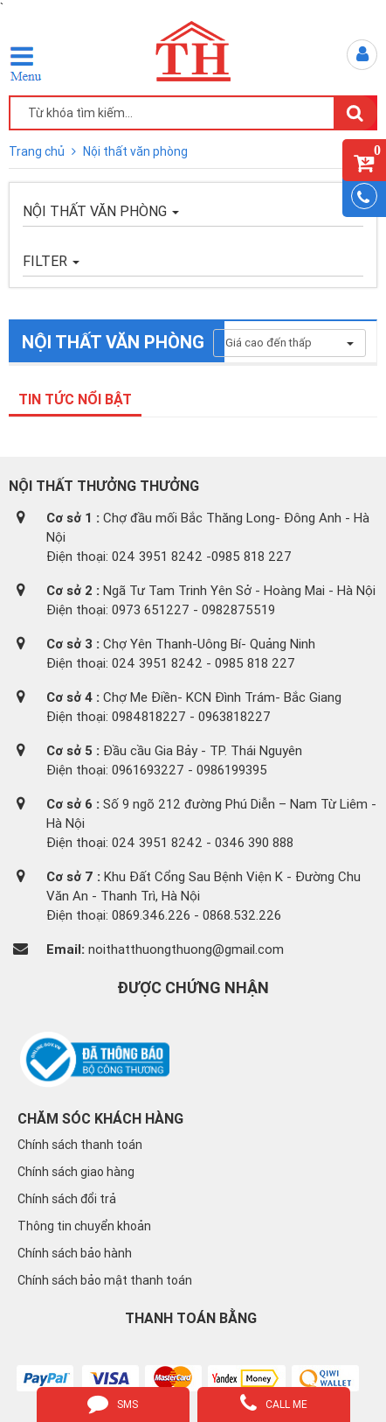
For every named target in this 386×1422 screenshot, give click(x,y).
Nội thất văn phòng (135, 151)
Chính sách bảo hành (74, 1253)
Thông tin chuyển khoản (84, 1226)
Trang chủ (38, 151)
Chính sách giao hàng (75, 1172)
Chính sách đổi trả (66, 1199)
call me (273, 1402)
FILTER (51, 261)
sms (112, 1402)
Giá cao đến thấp (289, 342)
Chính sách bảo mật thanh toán (104, 1280)
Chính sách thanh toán (79, 1144)
